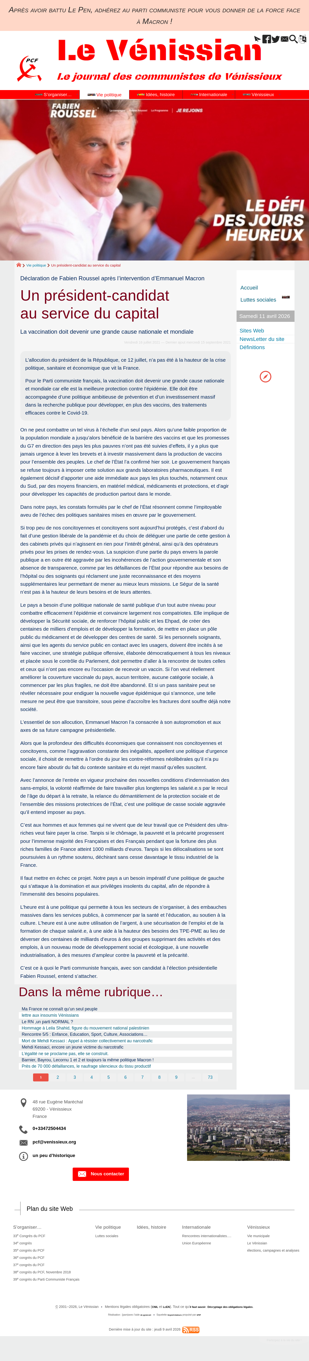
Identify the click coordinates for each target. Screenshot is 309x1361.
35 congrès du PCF (27, 1252)
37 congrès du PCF (27, 1267)
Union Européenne (201, 1245)
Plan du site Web (56, 1210)
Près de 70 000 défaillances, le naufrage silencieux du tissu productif (86, 1066)
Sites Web (252, 331)
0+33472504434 (49, 1129)
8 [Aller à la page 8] (160, 1077)
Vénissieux (263, 1228)
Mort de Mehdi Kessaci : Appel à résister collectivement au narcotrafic (87, 1040)
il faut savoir (193, 1309)
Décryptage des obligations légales (234, 1309)
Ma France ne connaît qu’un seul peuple (60, 1009)
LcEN (158, 1309)
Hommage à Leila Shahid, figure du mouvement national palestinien (85, 1028)
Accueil (249, 288)
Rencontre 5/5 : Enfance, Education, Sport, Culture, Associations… (84, 1034)
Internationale (205, 1228)
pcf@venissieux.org (54, 1142)
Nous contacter (100, 1175)
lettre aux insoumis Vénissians (50, 1015)
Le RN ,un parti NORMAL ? (47, 1021)
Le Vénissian (259, 1245)
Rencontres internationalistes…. (211, 1238)
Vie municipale (260, 1238)
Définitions (253, 347)
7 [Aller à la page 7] (143, 1077)
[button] (242, 39)
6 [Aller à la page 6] (125, 1077)
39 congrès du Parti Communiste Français (45, 1281)
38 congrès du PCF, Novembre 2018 (40, 1274)
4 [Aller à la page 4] (91, 1077)
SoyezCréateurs (175, 1317)
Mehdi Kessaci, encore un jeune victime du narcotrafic (73, 1047)
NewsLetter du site (262, 339)
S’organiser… (30, 1228)
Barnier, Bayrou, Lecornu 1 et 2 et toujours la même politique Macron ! (88, 1060)
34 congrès (21, 1245)
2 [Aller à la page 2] (56, 1077)
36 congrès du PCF (27, 1259)
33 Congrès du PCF (28, 1238)
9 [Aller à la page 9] (177, 1077)
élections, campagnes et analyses (275, 1253)
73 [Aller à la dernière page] (212, 1077)
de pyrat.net (143, 1317)
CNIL (145, 1309)
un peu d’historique (54, 1156)
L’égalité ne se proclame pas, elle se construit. (65, 1053)
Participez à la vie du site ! (276, 1344)
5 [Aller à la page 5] (108, 1077)
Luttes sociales (102, 1238)
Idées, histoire (155, 1228)
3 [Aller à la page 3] (73, 1077)
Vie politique (36, 265)
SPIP (202, 1317)
